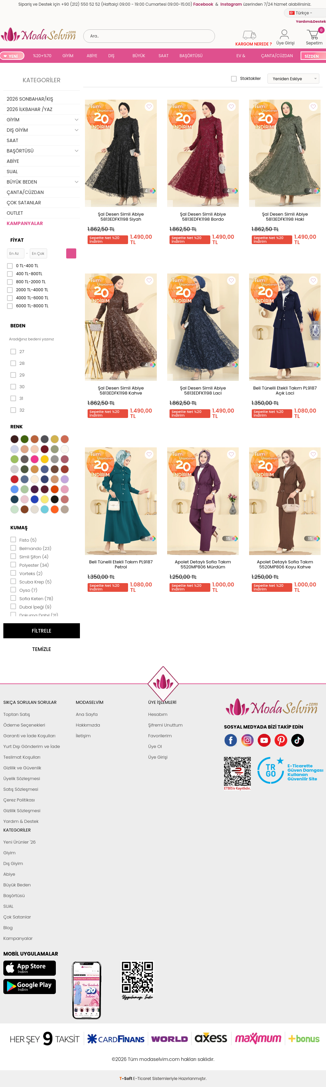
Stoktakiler (246, 79)
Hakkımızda (88, 725)
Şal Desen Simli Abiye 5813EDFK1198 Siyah (121, 216)
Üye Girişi (158, 757)
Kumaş (18, 527)
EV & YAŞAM (243, 56)
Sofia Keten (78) (31, 598)
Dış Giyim (13, 863)
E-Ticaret (142, 1056)
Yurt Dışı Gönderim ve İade (31, 746)
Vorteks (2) (26, 573)
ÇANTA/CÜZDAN (277, 56)
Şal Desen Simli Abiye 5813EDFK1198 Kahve (121, 390)
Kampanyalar (18, 938)
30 (17, 387)
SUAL (220, 56)
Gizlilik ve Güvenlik (22, 768)
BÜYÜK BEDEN (139, 56)
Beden (17, 325)
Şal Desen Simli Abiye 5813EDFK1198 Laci (203, 390)
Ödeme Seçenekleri (24, 725)
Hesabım (157, 714)
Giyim (9, 853)
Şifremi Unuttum (165, 725)
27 (17, 351)
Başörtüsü (14, 895)
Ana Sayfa (87, 714)
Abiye (9, 874)
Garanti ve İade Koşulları (29, 736)
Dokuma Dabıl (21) (34, 615)
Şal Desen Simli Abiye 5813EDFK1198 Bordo (203, 216)
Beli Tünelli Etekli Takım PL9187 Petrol (120, 564)
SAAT (163, 56)
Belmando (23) (30, 548)
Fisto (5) (23, 539)
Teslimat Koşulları (21, 757)
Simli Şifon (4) (29, 556)
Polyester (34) (29, 564)
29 (17, 375)
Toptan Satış (16, 714)
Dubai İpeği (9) (30, 606)
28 (17, 363)
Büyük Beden (17, 885)
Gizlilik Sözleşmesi (21, 810)
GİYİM (68, 56)
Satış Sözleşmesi (20, 789)
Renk (16, 426)
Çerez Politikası (19, 800)
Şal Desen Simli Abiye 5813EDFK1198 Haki (285, 216)
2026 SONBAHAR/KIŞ (30, 99)
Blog (8, 928)
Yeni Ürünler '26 (19, 842)
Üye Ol (155, 746)
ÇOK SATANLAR (24, 202)
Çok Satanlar (17, 917)
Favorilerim (160, 736)
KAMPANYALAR (25, 223)
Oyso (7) (23, 589)
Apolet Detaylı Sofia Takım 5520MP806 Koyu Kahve (285, 564)
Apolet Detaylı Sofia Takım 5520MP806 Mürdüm (203, 564)
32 (17, 410)
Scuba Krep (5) (30, 581)
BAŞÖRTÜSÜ (191, 56)
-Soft (126, 1056)
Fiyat (17, 240)
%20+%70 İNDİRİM (42, 56)
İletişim (83, 736)
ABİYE (92, 56)
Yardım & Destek (20, 821)
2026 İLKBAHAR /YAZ (29, 109)
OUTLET (15, 213)
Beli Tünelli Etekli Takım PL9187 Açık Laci (285, 390)
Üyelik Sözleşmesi (21, 778)
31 (16, 398)
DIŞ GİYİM (113, 56)
